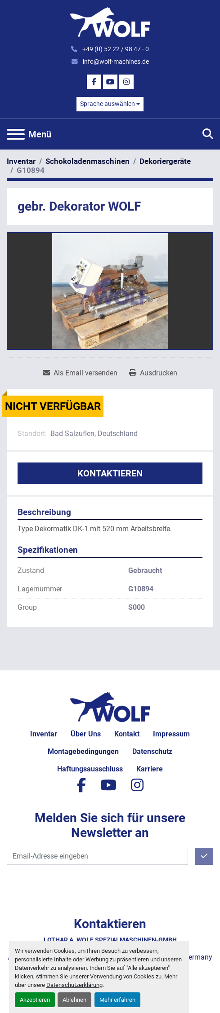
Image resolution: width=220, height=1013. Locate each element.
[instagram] (126, 82)
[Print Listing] (153, 373)
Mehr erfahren (117, 999)
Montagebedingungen (83, 751)
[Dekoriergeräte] (165, 161)
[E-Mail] (97, 856)
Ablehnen (74, 999)
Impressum (171, 734)
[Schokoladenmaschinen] (87, 161)
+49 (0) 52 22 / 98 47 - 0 (115, 49)
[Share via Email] (80, 373)
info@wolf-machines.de (115, 61)
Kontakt (126, 734)
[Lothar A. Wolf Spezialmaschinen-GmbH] (110, 706)
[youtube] (110, 82)
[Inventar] (21, 161)
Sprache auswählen (107, 103)
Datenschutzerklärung (74, 985)
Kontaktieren (110, 473)
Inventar (43, 734)
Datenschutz (152, 751)
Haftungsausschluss (90, 769)
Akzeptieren (35, 999)
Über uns (86, 734)
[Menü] (16, 134)
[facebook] (94, 82)
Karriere (149, 769)
